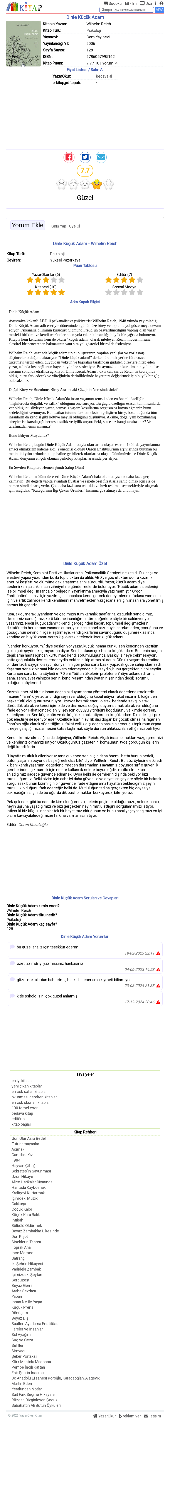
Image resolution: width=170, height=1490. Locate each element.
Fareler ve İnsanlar (27, 1329)
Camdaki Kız (22, 1154)
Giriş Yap (58, 226)
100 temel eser (25, 1108)
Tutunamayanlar (25, 1144)
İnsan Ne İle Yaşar (27, 1302)
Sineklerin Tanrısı (26, 1242)
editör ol (18, 1118)
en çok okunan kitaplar (31, 1102)
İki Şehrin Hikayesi (27, 1263)
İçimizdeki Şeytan (27, 1274)
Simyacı (18, 1351)
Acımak (18, 1149)
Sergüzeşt (20, 1280)
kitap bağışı (21, 1124)
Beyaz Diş (20, 1318)
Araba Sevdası (24, 1291)
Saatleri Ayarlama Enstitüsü (35, 1323)
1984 (16, 1160)
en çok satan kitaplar (29, 1091)
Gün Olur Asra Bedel (29, 1138)
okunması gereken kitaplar (34, 1097)
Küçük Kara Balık (26, 1214)
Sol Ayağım (21, 1334)
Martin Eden (22, 1383)
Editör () (124, 274)
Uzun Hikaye (22, 1176)
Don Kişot (20, 1236)
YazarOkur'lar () (46, 274)
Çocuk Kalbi (22, 1209)
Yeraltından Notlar (27, 1389)
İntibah (17, 1220)
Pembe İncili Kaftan (28, 1367)
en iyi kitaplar (23, 1080)
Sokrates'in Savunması (31, 1171)
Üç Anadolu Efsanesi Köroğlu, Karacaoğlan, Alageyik (56, 1378)
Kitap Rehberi (85, 1132)
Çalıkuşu (19, 1203)
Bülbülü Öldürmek (27, 1225)
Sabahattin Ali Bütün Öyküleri (36, 1405)
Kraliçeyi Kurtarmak (28, 1193)
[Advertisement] (85, 116)
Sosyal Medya (124, 287)
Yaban (17, 1296)
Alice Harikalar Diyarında (32, 1182)
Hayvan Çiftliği (24, 1165)
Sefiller (18, 1345)
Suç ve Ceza (22, 1340)
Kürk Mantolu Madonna (31, 1361)
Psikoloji (93, 30)
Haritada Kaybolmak (29, 1187)
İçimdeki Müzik (25, 1198)
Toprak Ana (21, 1247)
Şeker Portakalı (24, 1356)
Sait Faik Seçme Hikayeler (34, 1394)
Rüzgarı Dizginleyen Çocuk (34, 1400)
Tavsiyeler (85, 1074)
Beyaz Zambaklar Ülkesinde (35, 1231)
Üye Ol (74, 226)
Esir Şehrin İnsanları (28, 1372)
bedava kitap (22, 1113)
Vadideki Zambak (26, 1269)
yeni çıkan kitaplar (27, 1086)
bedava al (104, 76)
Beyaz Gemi (22, 1285)
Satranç (18, 1258)
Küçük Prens (23, 1307)
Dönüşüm (20, 1312)
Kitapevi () (46, 287)
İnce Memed (22, 1252)
